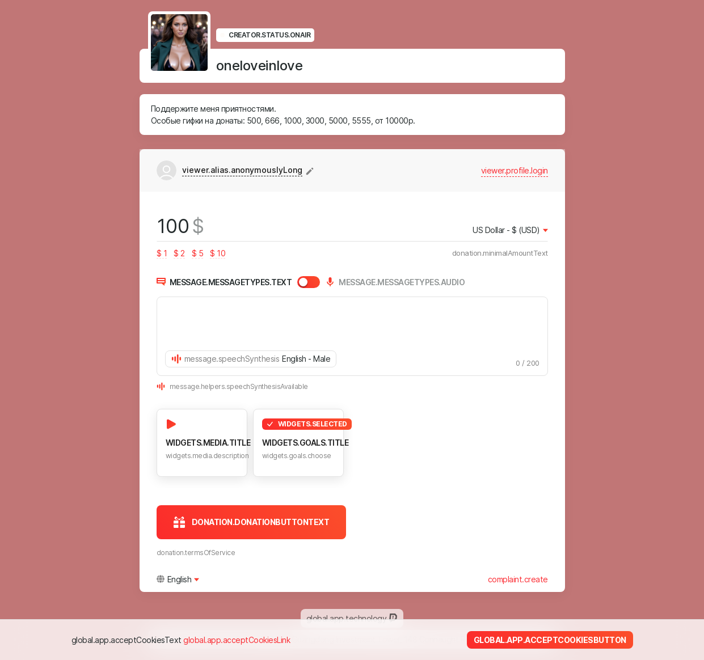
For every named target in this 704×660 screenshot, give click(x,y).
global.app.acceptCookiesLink (236, 640)
